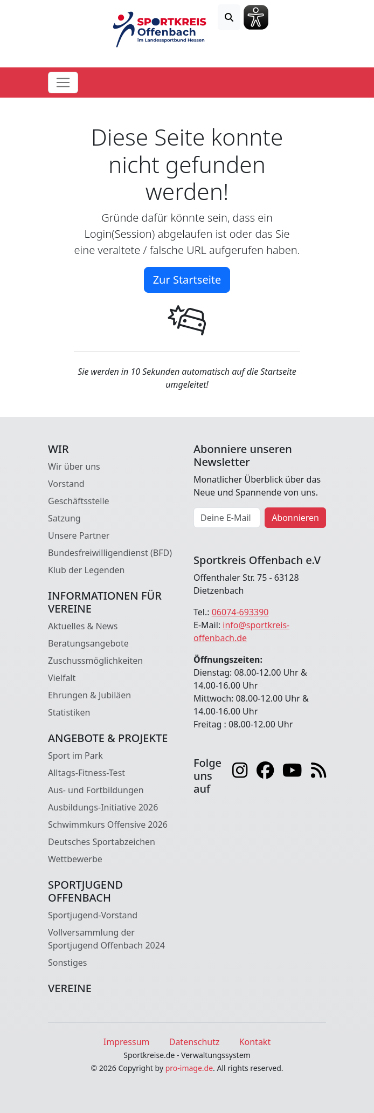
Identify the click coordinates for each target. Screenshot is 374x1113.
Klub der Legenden (86, 570)
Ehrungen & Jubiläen (89, 695)
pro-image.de (189, 1068)
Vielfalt (61, 678)
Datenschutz (194, 1042)
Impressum (126, 1042)
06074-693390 (240, 612)
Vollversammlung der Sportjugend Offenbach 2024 (106, 938)
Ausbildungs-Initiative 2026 (103, 807)
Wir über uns (74, 466)
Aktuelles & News (83, 626)
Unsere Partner (78, 535)
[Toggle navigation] (63, 82)
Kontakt (255, 1042)
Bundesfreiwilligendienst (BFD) (110, 553)
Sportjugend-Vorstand (92, 915)
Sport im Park (75, 755)
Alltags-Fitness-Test (86, 773)
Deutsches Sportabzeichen (101, 842)
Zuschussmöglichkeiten (95, 661)
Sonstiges (67, 962)
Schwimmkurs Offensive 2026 (108, 824)
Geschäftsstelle (78, 501)
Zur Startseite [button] (187, 279)
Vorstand (66, 484)
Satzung (64, 518)
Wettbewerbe (75, 859)
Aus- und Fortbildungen (96, 790)
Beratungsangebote (88, 643)
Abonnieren (295, 518)
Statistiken (69, 712)
